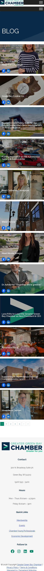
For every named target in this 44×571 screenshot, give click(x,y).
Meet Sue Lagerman (12, 64)
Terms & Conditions (28, 567)
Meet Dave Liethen (11, 410)
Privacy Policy (13, 567)
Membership (22, 520)
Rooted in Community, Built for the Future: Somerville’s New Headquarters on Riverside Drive (22, 125)
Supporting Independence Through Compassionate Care (20, 377)
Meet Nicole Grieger (12, 253)
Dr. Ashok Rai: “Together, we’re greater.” (22, 284)
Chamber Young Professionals (22, 531)
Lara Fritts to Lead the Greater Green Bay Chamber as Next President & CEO (22, 315)
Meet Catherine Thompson (15, 190)
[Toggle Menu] (41, 2)
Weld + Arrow (8, 222)
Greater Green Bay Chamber (29, 565)
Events (22, 525)
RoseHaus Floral (10, 347)
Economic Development (22, 536)
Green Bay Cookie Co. (13, 96)
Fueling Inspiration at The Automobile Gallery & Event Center (21, 157)
